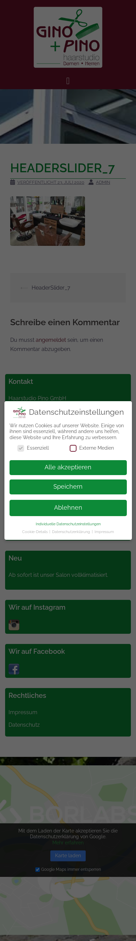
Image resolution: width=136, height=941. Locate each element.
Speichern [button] (68, 483)
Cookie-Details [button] (35, 528)
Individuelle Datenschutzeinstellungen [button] (68, 520)
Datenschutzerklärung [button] (71, 528)
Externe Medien (92, 445)
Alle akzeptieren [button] (68, 463)
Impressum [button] (104, 528)
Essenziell (33, 445)
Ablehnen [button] (68, 504)
